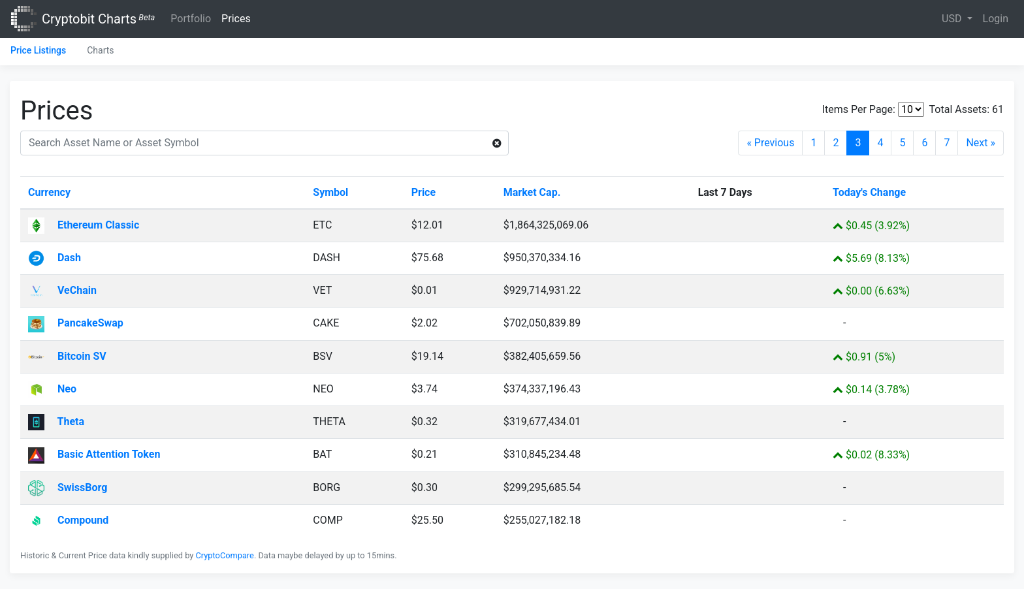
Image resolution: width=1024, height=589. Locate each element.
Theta (56, 421)
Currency (49, 192)
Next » (980, 142)
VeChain (62, 290)
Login (995, 18)
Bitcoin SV (67, 356)
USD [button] (953, 18)
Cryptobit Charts (98, 19)
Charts (100, 50)
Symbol (330, 192)
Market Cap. (532, 192)
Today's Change (869, 192)
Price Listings (38, 50)
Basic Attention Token (94, 454)
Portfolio (190, 18)
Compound (68, 520)
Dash (54, 257)
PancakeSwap (75, 323)
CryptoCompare (225, 555)
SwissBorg (67, 487)
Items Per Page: (858, 109)
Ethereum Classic (83, 225)
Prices (236, 18)
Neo (52, 389)
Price (423, 192)
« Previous (770, 142)
